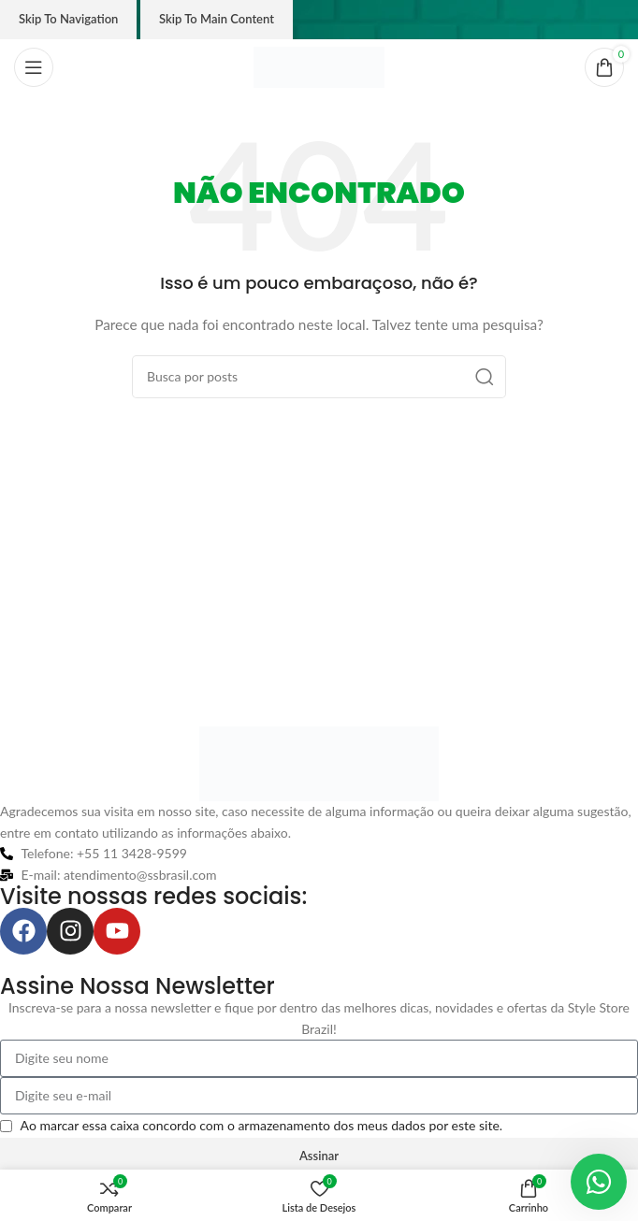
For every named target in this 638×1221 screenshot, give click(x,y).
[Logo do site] (319, 66)
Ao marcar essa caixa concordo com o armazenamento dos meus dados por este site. (262, 1125)
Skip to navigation (68, 18)
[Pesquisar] (319, 376)
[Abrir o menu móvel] (34, 67)
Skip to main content (216, 18)
